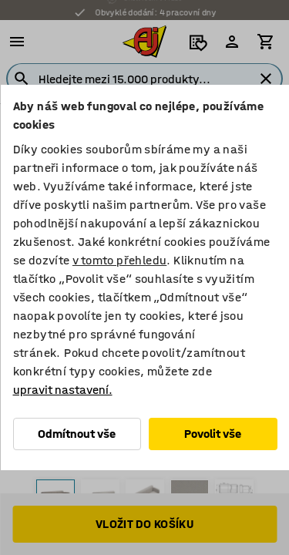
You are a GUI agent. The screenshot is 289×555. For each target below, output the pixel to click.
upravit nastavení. (62, 389)
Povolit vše (212, 433)
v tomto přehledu (119, 260)
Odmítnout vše (77, 433)
